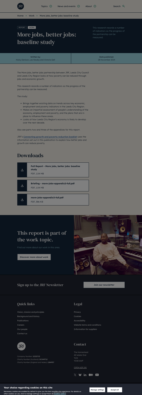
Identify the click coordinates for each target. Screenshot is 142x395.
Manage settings (97, 391)
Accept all (115, 391)
